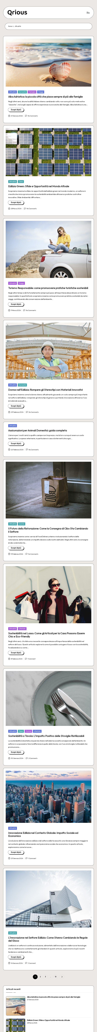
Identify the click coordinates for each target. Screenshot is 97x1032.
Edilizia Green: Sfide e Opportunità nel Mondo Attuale (38, 186)
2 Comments (31, 758)
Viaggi (40, 92)
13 (55, 977)
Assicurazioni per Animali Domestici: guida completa (37, 430)
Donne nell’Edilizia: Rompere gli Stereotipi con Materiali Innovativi (45, 389)
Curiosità (22, 92)
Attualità (12, 92)
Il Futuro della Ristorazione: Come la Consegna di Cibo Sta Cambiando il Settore (48, 530)
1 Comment (30, 659)
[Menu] (88, 12)
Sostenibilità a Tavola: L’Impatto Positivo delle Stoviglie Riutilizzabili (46, 736)
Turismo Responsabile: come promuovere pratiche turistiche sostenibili (48, 288)
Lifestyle (22, 628)
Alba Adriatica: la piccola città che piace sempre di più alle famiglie (45, 96)
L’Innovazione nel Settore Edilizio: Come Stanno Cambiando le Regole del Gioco (48, 939)
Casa (21, 181)
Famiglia (32, 92)
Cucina (21, 524)
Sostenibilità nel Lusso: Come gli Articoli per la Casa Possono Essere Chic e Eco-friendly (46, 635)
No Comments (31, 116)
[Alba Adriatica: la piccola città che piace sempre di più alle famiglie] (15, 1005)
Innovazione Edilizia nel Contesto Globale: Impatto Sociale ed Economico (43, 834)
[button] (61, 976)
